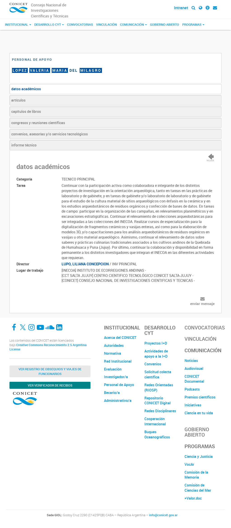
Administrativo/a (118, 400)
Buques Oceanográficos (157, 434)
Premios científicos (200, 397)
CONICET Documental (194, 379)
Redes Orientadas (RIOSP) (158, 387)
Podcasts (192, 389)
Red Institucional (118, 361)
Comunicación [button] (133, 24)
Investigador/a (116, 376)
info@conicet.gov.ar (163, 515)
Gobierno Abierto (164, 24)
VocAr (189, 464)
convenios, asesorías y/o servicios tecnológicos (49, 134)
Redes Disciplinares (160, 410)
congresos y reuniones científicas (38, 122)
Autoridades (114, 345)
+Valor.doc (193, 498)
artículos (18, 100)
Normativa (112, 353)
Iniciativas (193, 405)
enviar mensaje (202, 303)
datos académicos (26, 88)
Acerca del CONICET (120, 337)
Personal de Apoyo (119, 384)
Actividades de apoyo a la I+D (156, 354)
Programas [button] (193, 24)
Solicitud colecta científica (157, 374)
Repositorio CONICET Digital (157, 401)
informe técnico (24, 145)
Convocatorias (80, 24)
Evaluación (113, 369)
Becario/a (112, 392)
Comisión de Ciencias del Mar (198, 488)
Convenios (152, 363)
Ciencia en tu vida (199, 412)
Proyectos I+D (155, 343)
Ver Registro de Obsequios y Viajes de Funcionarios (49, 371)
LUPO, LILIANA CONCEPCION (85, 264)
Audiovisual (194, 368)
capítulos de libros (26, 111)
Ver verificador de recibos (50, 385)
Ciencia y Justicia (199, 456)
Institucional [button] (18, 24)
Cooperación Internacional (155, 421)
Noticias (191, 360)
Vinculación (106, 24)
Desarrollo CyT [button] (49, 24)
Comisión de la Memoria (196, 475)
